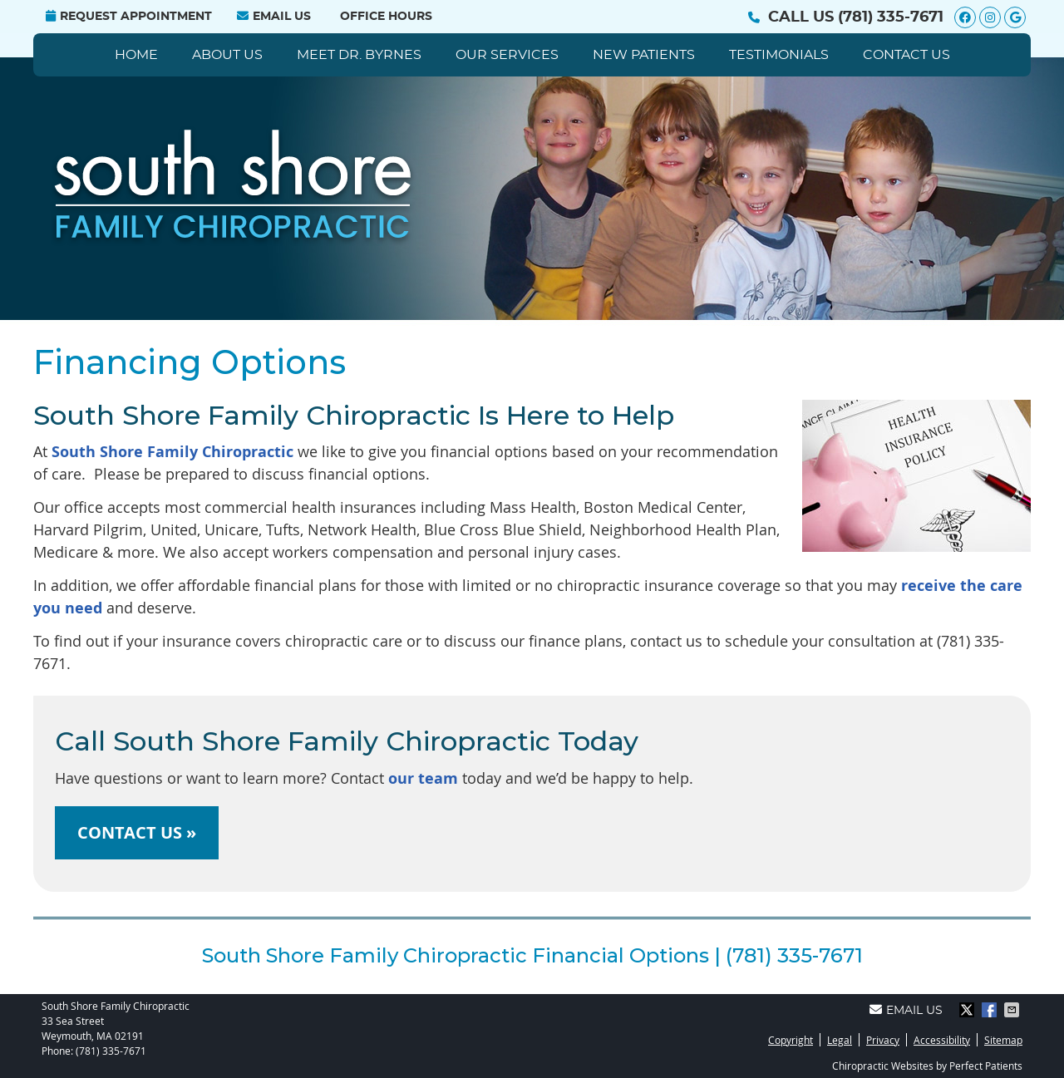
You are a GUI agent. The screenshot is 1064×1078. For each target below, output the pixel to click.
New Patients (644, 55)
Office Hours (386, 16)
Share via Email (1013, 1009)
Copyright (790, 1039)
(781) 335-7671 (890, 17)
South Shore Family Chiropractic (172, 451)
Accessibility (942, 1039)
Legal (839, 1039)
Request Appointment (129, 16)
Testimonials (779, 55)
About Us (227, 55)
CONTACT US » (136, 832)
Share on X (968, 1009)
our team (423, 778)
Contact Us (906, 55)
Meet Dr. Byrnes (359, 55)
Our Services (507, 55)
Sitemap (1003, 1039)
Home (136, 55)
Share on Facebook (991, 1009)
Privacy (882, 1039)
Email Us (274, 16)
